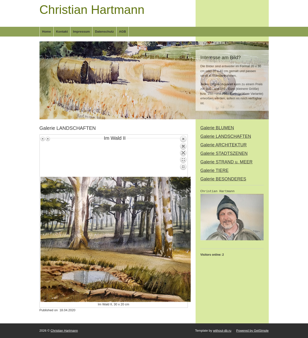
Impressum (81, 31)
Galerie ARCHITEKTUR (223, 144)
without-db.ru (222, 330)
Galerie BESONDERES (223, 179)
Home (46, 31)
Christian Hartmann (92, 10)
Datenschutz (104, 31)
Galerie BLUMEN (217, 127)
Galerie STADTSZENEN (224, 153)
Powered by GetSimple (252, 330)
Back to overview (183, 156)
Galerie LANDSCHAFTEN (225, 136)
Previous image (42, 138)
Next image (47, 138)
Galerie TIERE (214, 170)
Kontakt (62, 31)
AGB (122, 31)
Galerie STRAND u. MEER (226, 162)
